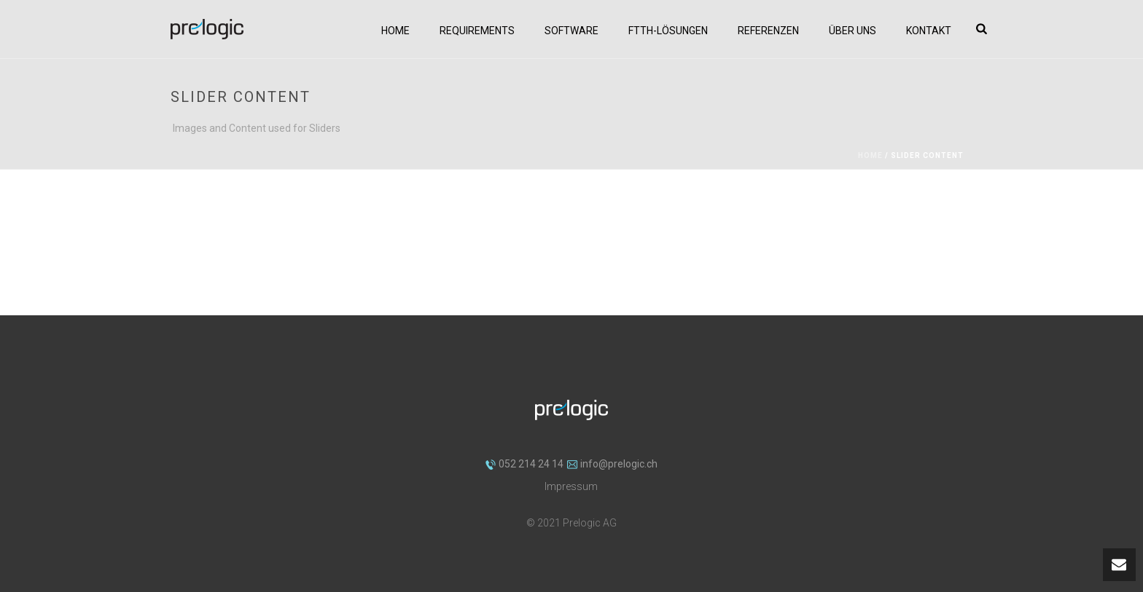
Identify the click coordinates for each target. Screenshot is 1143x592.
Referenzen (768, 30)
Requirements (477, 30)
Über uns (852, 30)
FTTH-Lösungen (668, 30)
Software (571, 30)
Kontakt (928, 30)
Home (395, 30)
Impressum (571, 486)
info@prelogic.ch (612, 464)
